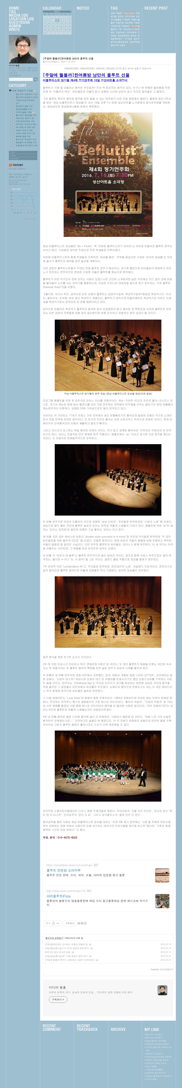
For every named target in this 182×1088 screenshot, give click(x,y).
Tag (21, 12)
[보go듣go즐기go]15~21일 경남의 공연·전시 (67, 948)
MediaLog (21, 15)
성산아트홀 (135, 26)
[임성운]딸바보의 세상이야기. (159, 1076)
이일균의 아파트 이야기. (156, 1063)
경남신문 (126, 29)
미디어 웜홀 (14, 65)
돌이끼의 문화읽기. (154, 1037)
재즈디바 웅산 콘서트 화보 (57, 952)
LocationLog (21, 19)
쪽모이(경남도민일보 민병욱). (159, 1056)
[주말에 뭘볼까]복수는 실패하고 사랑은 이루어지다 (70, 959)
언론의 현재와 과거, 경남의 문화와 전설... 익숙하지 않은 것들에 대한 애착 (90, 992)
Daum (15, 182)
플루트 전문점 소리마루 (64, 870)
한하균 (133, 35)
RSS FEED (16, 189)
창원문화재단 (124, 35)
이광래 (119, 13)
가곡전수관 (116, 26)
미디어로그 (18, 174)
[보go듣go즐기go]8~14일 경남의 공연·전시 (66, 955)
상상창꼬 (128, 38)
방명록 (11, 177)
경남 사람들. (151, 1066)
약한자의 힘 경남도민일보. (157, 1044)
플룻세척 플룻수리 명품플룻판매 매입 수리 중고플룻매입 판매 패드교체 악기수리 (97, 903)
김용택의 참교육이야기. (156, 1072)
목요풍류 (129, 22)
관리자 (18, 177)
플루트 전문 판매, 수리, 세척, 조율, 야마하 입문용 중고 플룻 (86, 875)
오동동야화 (130, 16)
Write (21, 29)
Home (21, 8)
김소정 (137, 38)
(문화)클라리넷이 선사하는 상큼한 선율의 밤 (66, 944)
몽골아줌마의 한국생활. (156, 1040)
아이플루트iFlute (59, 896)
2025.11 (57, 11)
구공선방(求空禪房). (155, 1069)
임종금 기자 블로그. (155, 1053)
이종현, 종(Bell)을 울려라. (157, 1060)
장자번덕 (126, 19)
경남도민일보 (129, 13)
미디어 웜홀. (151, 1079)
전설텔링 (117, 19)
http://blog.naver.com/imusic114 (66, 890)
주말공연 (120, 22)
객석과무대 (131, 32)
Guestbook (21, 22)
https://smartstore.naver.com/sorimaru (69, 865)
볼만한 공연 (116, 29)
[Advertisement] (108, 849)
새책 (113, 13)
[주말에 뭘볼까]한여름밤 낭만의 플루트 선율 (68, 58)
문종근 (121, 16)
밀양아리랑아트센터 (119, 42)
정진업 (137, 22)
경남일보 (125, 26)
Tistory (27, 184)
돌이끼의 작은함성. (154, 1034)
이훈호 (122, 45)
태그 (10, 174)
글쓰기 (25, 177)
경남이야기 (121, 32)
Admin (21, 26)
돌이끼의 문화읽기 (51, 62)
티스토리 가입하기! (17, 168)
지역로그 (27, 174)
